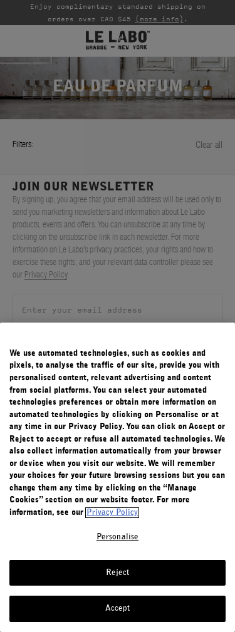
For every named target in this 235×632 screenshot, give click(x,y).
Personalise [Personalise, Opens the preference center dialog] (117, 537)
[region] (117, 477)
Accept (117, 608)
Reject (118, 573)
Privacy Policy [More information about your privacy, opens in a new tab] (112, 513)
